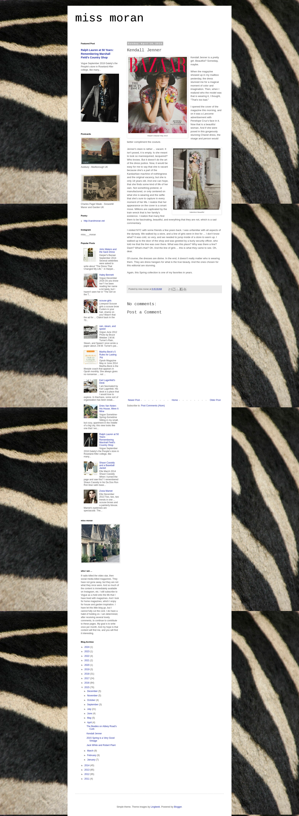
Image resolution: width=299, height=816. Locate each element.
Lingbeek (155, 807)
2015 (87, 687)
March (90, 750)
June (90, 713)
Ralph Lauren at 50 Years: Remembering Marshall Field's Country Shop (97, 53)
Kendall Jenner (94, 733)
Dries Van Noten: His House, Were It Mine (108, 408)
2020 (87, 665)
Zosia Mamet (106, 491)
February (92, 755)
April (89, 722)
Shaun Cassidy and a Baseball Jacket (107, 465)
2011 (87, 778)
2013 (87, 769)
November (92, 695)
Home (175, 400)
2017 (87, 678)
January (91, 759)
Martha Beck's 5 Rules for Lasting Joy (108, 354)
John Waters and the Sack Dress (108, 250)
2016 (87, 682)
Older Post (215, 400)
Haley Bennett (106, 275)
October (91, 700)
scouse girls (105, 300)
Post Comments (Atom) (153, 405)
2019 (87, 669)
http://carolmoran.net (94, 221)
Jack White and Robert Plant (101, 745)
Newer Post (134, 400)
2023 (87, 651)
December (92, 691)
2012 (87, 774)
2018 (87, 673)
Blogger (178, 807)
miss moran (109, 18)
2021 (87, 660)
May (89, 718)
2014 (87, 765)
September (93, 704)
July (89, 709)
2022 (87, 656)
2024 (87, 647)
